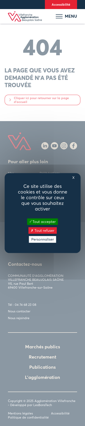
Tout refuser (42, 230)
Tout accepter (42, 221)
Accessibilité (61, 4)
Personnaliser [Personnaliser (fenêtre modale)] (42, 239)
